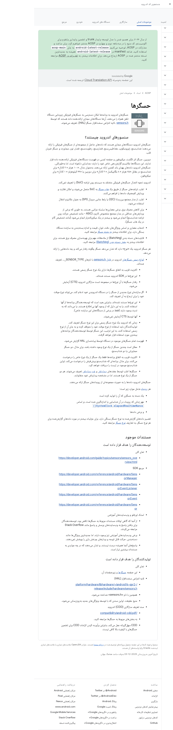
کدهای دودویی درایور (114, 717)
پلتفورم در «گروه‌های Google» (68, 712)
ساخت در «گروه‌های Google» (68, 717)
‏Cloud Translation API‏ (64, 80)
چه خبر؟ (165, 21)
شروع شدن (147, 21)
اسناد (104, 93)
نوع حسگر (86, 422)
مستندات (164, 13)
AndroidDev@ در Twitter (69, 695)
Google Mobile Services (28, 712)
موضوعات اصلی (91, 93)
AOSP (114, 93)
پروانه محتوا (64, 644)
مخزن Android (116, 690)
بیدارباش (68, 371)
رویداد (110, 389)
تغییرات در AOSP (34, 55)
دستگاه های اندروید (67, 21)
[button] (153, 28)
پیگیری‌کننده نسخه (33, 722)
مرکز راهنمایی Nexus (31, 701)
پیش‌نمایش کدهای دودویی (112, 706)
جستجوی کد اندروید (116, 4)
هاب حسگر (69, 189)
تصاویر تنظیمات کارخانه (113, 712)
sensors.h (88, 123)
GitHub (119, 722)
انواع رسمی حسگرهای (99, 259)
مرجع (30, 21)
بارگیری (120, 701)
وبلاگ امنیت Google (72, 706)
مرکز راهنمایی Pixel (32, 695)
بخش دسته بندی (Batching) (77, 242)
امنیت (129, 21)
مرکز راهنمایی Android (30, 690)
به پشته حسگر (70, 232)
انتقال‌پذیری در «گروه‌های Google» (66, 722)
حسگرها (88, 572)
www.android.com (31, 706)
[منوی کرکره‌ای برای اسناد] (134, 4)
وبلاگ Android (75, 701)
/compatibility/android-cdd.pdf (84, 613)
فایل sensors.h (68, 259)
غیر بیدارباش (54, 371)
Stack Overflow (33, 717)
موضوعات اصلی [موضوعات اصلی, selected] (110, 21)
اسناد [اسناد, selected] (141, 4)
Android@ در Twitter (71, 690)
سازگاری (89, 21)
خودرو (45, 21)
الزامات (120, 695)
